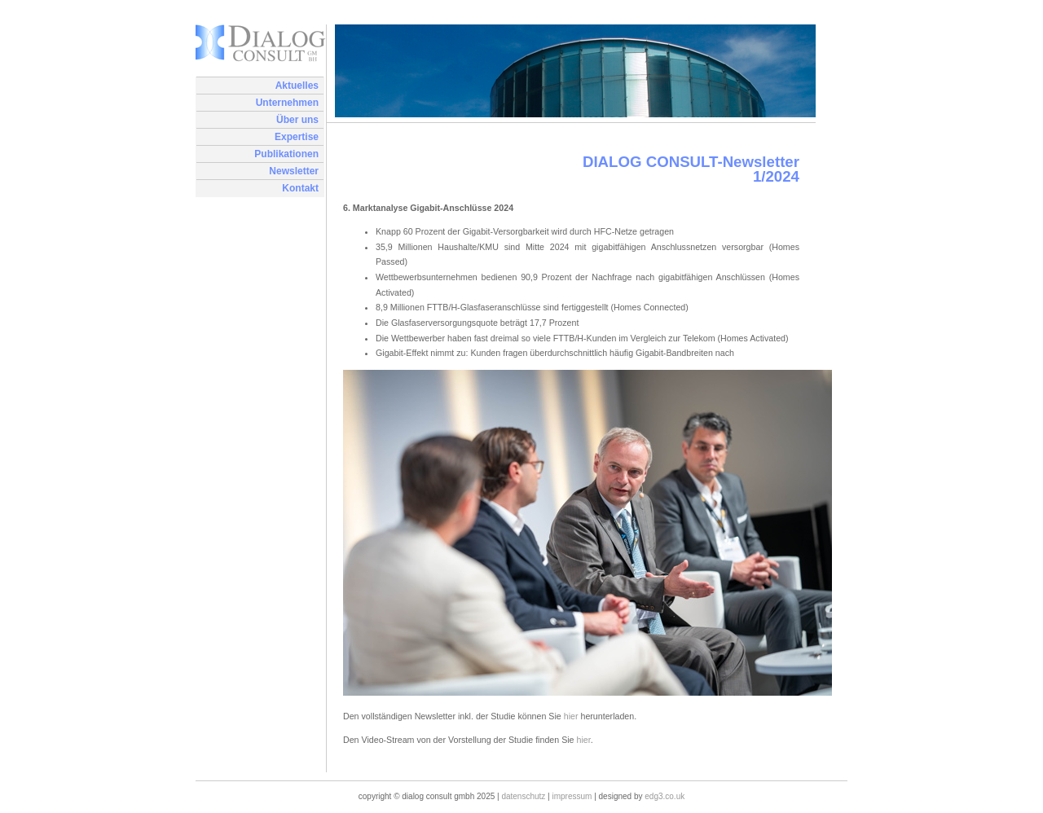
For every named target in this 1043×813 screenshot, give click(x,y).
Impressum (572, 796)
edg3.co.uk (664, 796)
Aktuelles (297, 85)
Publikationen (286, 154)
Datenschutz (523, 796)
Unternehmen (287, 102)
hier (571, 716)
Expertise (297, 137)
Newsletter (294, 171)
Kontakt (300, 188)
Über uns (297, 119)
